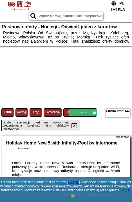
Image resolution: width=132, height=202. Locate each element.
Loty (36, 112)
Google (73, 182)
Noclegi (21, 112)
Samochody (52, 112)
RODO (126, 190)
